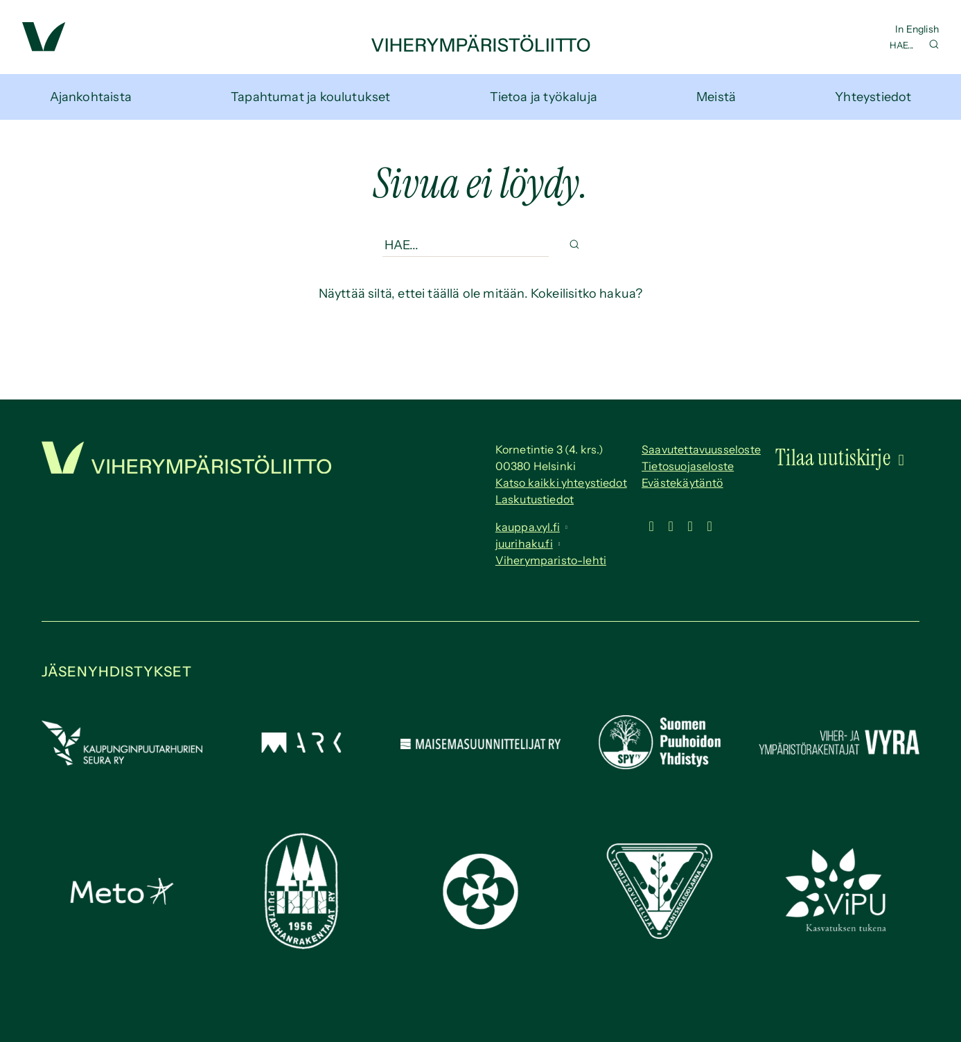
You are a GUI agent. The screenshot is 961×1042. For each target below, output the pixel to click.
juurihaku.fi (524, 543)
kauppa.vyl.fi (527, 527)
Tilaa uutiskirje (832, 457)
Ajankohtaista (91, 97)
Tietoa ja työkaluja (543, 97)
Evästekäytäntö (682, 482)
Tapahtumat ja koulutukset (311, 97)
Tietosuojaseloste (688, 466)
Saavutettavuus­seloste (701, 449)
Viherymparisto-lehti (550, 560)
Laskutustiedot (534, 499)
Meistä (716, 97)
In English (917, 29)
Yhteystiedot (873, 97)
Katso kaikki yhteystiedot (561, 482)
